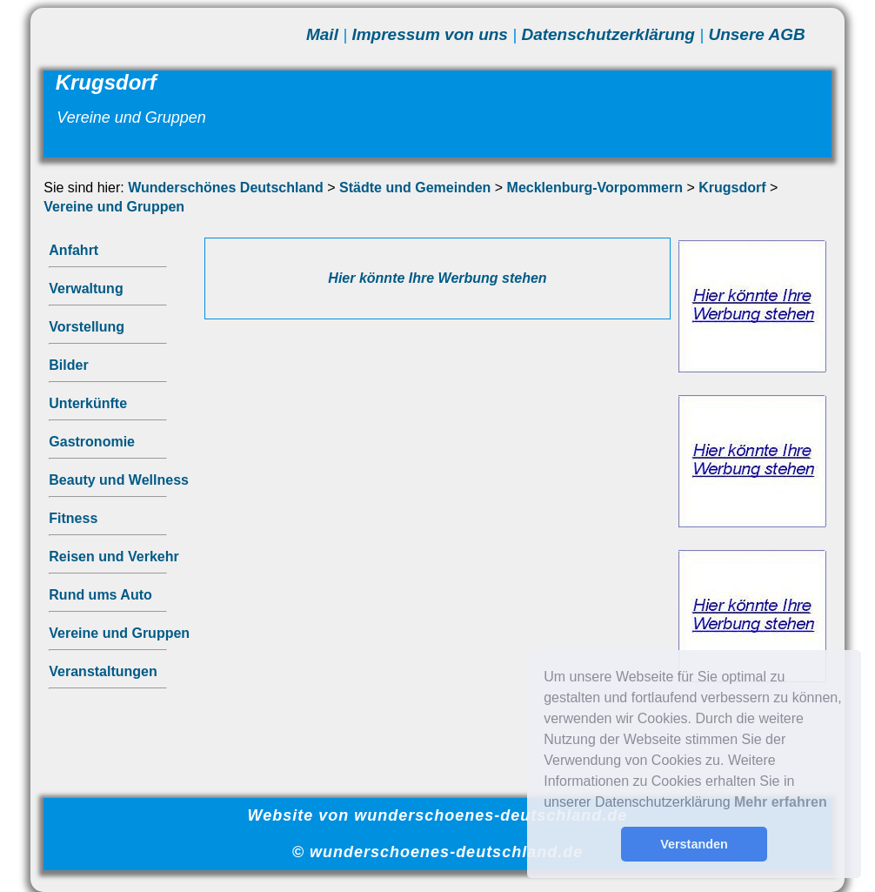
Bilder (68, 365)
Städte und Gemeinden (415, 187)
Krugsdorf (731, 187)
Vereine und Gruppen (113, 206)
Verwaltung (86, 288)
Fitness (73, 518)
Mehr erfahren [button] (780, 802)
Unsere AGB (756, 34)
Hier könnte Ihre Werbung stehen (437, 278)
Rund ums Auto (100, 594)
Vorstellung (86, 326)
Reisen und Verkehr (113, 556)
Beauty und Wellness (119, 480)
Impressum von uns (429, 34)
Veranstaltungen (103, 671)
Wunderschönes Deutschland (226, 187)
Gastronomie (92, 441)
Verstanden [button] (694, 844)
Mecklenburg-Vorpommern (595, 187)
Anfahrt (73, 250)
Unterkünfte (88, 403)
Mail (322, 34)
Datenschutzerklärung (608, 34)
